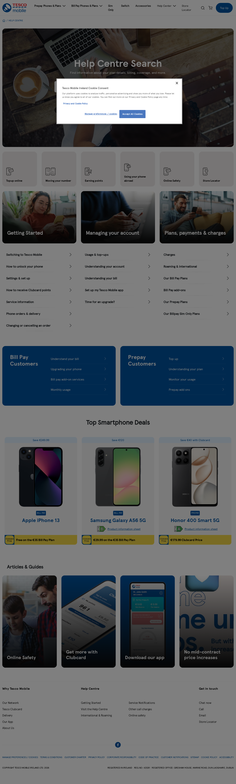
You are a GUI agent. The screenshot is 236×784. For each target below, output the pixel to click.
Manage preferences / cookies (101, 113)
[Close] (177, 83)
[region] (119, 101)
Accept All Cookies (132, 113)
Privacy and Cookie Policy (75, 103)
